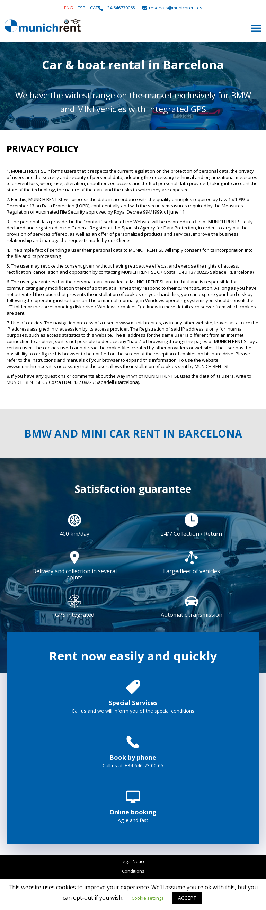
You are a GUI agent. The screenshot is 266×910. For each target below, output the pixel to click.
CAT (94, 7)
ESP (82, 7)
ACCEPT (187, 897)
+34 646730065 (120, 7)
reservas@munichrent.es (175, 7)
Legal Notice (133, 861)
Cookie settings (148, 898)
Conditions (133, 871)
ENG (68, 7)
